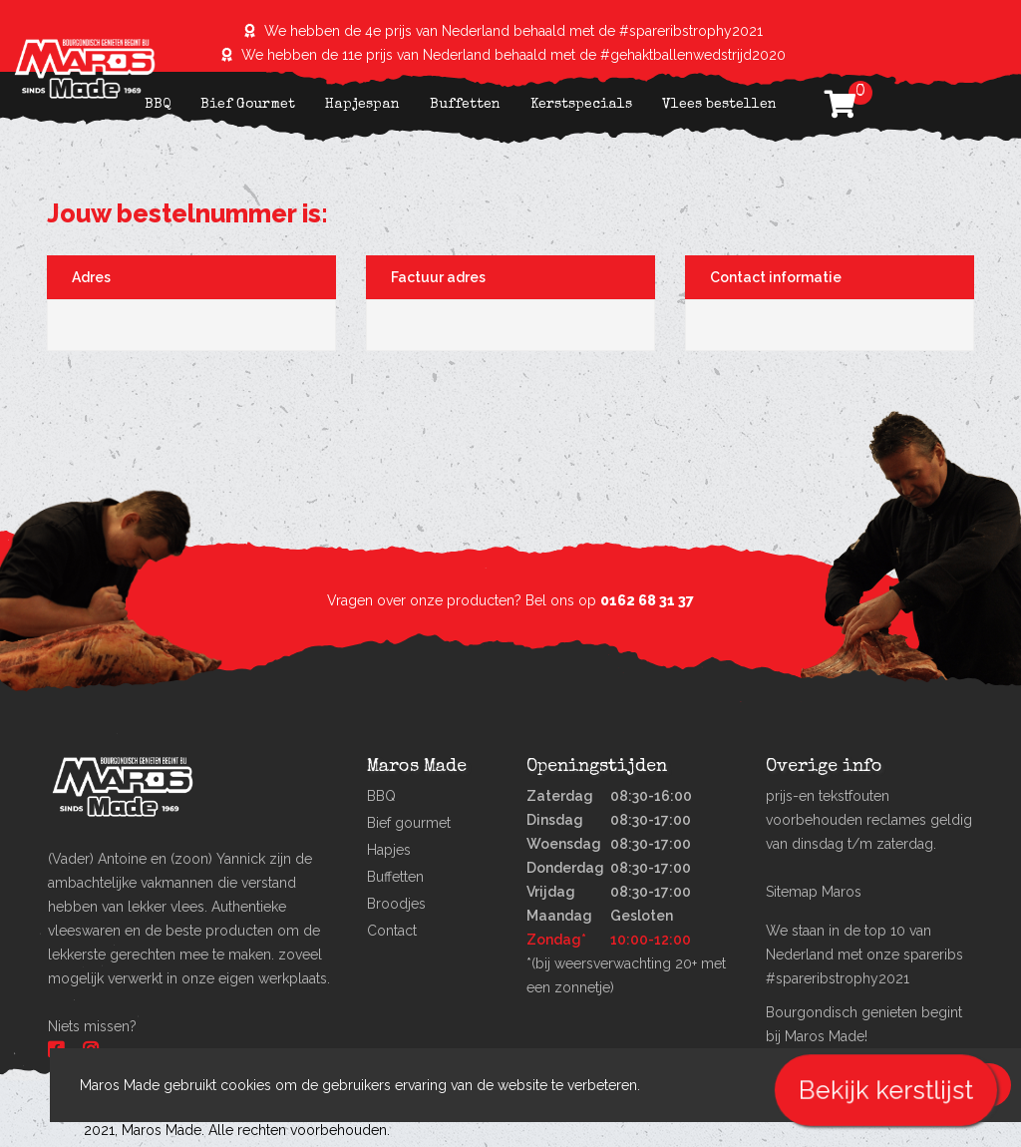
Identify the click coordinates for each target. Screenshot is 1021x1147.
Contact (392, 931)
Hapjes (389, 850)
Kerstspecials (581, 105)
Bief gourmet (409, 823)
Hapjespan (362, 105)
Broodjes (396, 904)
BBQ (157, 105)
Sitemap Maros (813, 892)
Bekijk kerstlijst (885, 1090)
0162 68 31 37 (647, 600)
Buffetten (465, 105)
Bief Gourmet (247, 105)
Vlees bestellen (719, 105)
